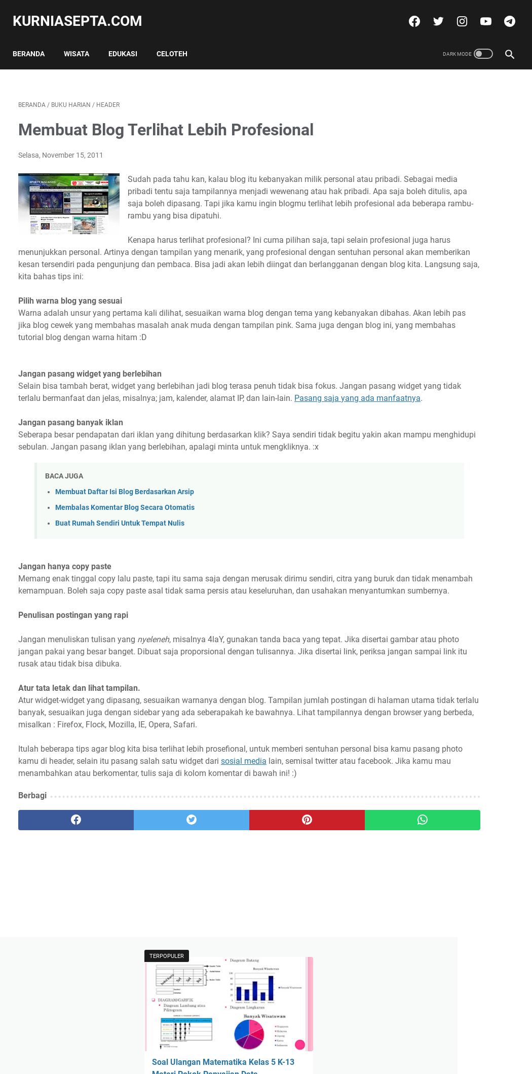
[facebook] (408, 12)
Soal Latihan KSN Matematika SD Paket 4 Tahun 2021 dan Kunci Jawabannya (448, 319)
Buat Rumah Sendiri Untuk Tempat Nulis (119, 588)
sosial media (41, 874)
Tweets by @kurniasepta (429, 368)
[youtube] (479, 12)
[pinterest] (224, 933)
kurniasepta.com (83, 12)
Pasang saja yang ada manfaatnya (166, 451)
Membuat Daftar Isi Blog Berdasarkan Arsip (124, 556)
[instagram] (455, 12)
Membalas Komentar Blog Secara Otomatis (125, 572)
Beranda (34, 40)
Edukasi (128, 40)
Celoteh (177, 40)
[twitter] (431, 12)
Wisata (82, 40)
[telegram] (503, 12)
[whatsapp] (307, 933)
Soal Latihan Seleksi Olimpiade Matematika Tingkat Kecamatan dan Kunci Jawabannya (454, 461)
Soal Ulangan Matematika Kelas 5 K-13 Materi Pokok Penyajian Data (441, 176)
